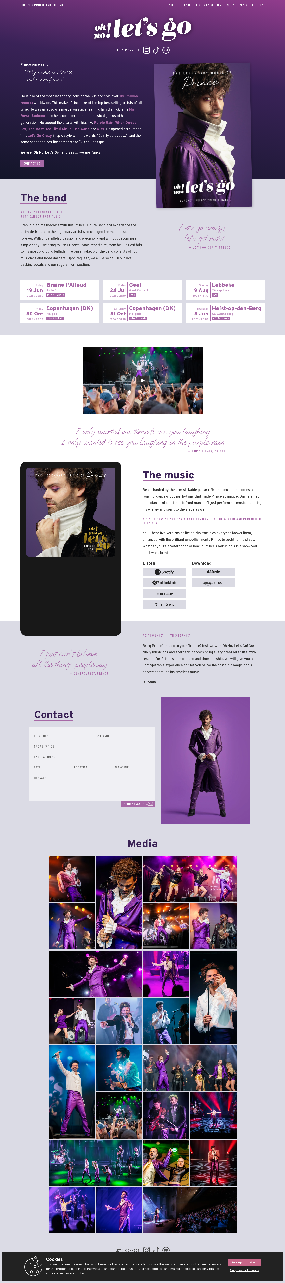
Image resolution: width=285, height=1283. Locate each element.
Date (37, 767)
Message (40, 778)
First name (42, 736)
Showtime (121, 767)
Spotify (166, 50)
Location (81, 767)
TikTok (156, 50)
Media (230, 5)
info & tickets (55, 318)
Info (132, 295)
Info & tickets (55, 295)
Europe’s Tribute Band (43, 5)
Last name (102, 736)
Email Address (44, 757)
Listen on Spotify (209, 5)
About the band (180, 5)
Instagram (146, 50)
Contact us (247, 5)
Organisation (44, 746)
